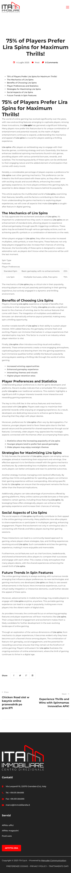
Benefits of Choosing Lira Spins (22, 82)
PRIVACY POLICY (38, 866)
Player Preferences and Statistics (22, 86)
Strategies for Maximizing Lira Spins (24, 89)
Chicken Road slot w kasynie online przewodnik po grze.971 (17, 700)
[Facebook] (14, 675)
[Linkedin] (32, 675)
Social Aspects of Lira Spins (20, 92)
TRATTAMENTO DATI (59, 866)
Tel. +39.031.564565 (15, 792)
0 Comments (51, 62)
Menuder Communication (53, 860)
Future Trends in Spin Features (22, 95)
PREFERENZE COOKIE (17, 866)
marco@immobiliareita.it (18, 805)
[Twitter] (20, 675)
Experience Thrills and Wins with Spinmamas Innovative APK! (53, 700)
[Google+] (26, 675)
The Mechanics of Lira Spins (20, 79)
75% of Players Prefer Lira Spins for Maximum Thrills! (32, 76)
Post (37, 62)
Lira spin (28, 125)
